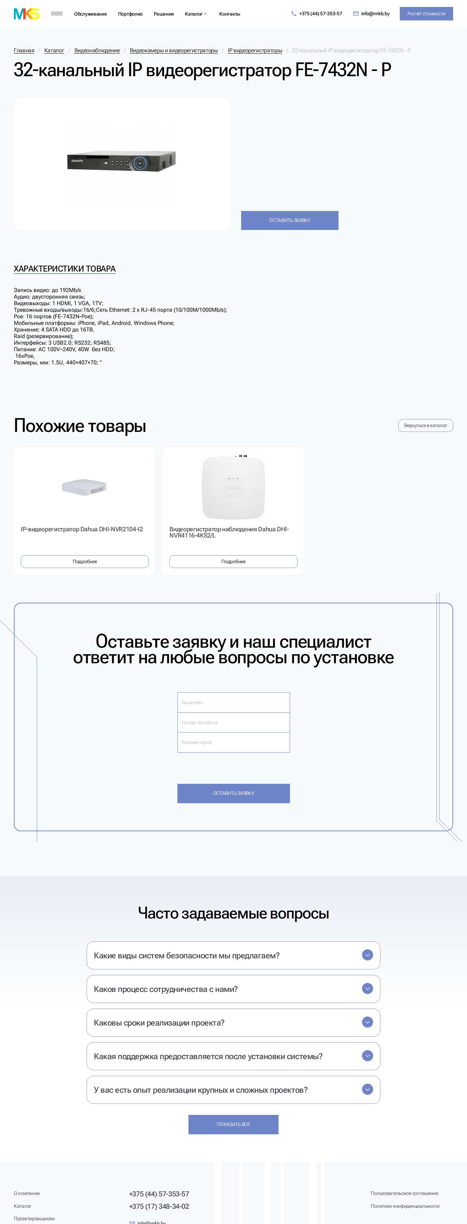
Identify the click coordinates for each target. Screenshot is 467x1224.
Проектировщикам (34, 1218)
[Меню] (57, 13)
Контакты (229, 14)
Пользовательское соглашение (404, 1193)
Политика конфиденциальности (405, 1206)
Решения (164, 14)
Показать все (233, 1124)
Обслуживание (90, 14)
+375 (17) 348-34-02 (159, 1206)
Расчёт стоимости (426, 13)
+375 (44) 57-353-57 (316, 13)
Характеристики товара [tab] (65, 269)
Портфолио (130, 14)
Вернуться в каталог (425, 425)
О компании (27, 1193)
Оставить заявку (289, 220)
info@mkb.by (371, 13)
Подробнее (85, 561)
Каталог (194, 14)
